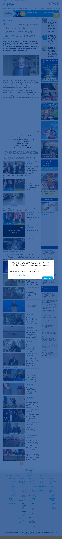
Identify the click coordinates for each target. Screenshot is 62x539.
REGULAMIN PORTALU (18, 274)
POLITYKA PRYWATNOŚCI (19, 275)
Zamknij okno (47, 278)
